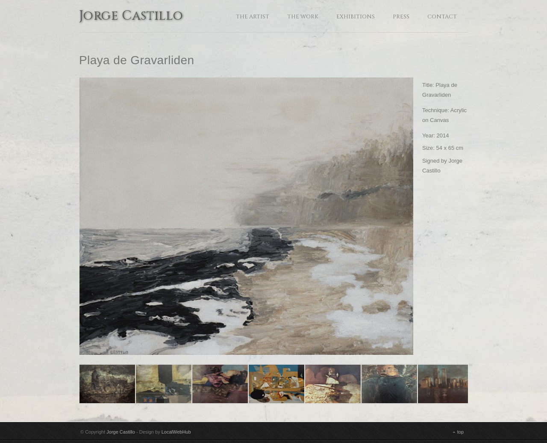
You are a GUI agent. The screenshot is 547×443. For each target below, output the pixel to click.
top (460, 431)
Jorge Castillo (131, 16)
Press (401, 17)
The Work (302, 17)
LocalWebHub (176, 431)
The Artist (252, 17)
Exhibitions (355, 17)
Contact (442, 17)
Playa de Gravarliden (136, 60)
